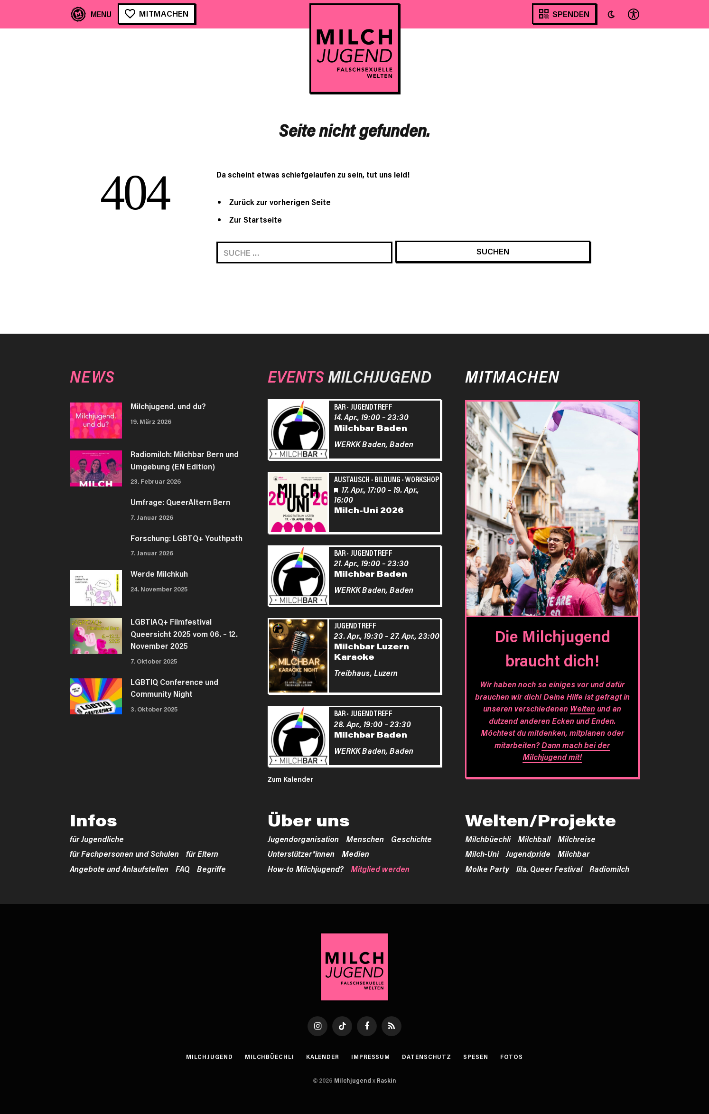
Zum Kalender (290, 779)
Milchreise (577, 838)
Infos (93, 820)
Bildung (387, 479)
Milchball (534, 838)
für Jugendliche (97, 838)
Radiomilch (609, 868)
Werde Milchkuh (159, 573)
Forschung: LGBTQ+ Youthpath (187, 538)
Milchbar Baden (370, 427)
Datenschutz (426, 1056)
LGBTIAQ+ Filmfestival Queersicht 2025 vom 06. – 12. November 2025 (184, 633)
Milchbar (573, 853)
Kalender (322, 1056)
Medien (355, 853)
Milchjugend (209, 1056)
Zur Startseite (255, 219)
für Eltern (202, 853)
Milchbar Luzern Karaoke (371, 651)
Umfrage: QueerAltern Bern (180, 501)
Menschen (365, 838)
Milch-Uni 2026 (368, 510)
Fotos (511, 1056)
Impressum (370, 1056)
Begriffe (211, 868)
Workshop (422, 479)
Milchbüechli (488, 838)
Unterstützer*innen (301, 853)
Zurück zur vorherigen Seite (280, 202)
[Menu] (91, 14)
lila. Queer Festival (549, 868)
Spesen (475, 1056)
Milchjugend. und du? (168, 406)
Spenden (570, 14)
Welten (582, 708)
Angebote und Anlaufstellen (119, 868)
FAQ (183, 868)
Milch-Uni (482, 853)
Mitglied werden (380, 868)
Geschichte (411, 838)
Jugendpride (528, 853)
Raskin (386, 1080)
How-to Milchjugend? (306, 868)
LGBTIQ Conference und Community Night (174, 687)
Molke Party (487, 868)
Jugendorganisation (303, 838)
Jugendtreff (371, 406)
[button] (611, 14)
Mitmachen (163, 13)
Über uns (309, 820)
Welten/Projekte (540, 820)
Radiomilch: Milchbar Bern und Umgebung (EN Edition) (185, 460)
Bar (339, 406)
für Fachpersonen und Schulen (124, 853)
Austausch (352, 479)
